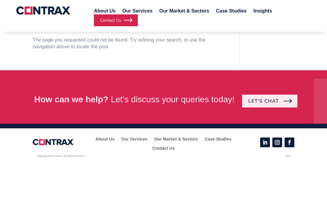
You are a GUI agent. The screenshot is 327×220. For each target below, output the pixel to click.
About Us (105, 11)
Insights (262, 11)
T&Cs (288, 156)
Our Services (137, 11)
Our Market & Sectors (184, 11)
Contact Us (163, 148)
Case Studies (231, 11)
